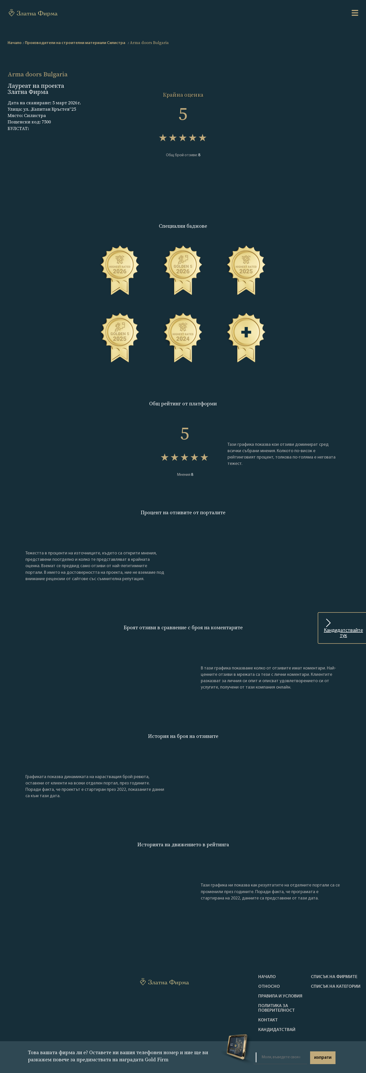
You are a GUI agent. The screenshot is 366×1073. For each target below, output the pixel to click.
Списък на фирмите (334, 977)
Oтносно (269, 986)
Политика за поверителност (276, 1008)
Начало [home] (15, 43)
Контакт (268, 1020)
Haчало (267, 977)
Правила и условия (280, 996)
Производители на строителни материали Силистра (75, 43)
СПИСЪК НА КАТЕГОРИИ (335, 986)
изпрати (322, 1057)
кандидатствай (276, 1030)
